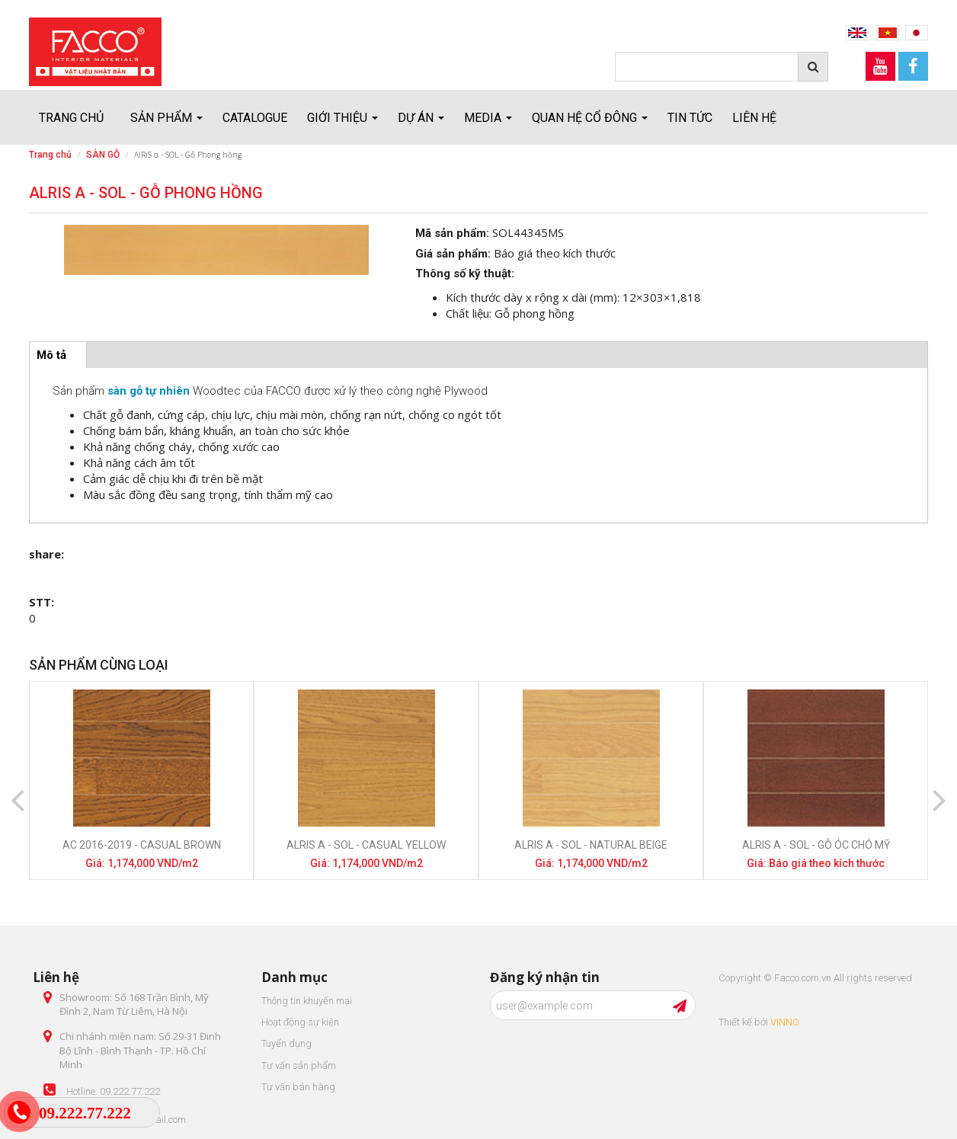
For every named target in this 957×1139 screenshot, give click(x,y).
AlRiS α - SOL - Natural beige (590, 845)
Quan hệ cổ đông (590, 117)
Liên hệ (754, 117)
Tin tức (689, 117)
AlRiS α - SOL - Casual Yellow (366, 845)
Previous (17, 787)
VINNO (784, 1022)
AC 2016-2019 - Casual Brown (141, 845)
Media (488, 117)
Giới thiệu (342, 117)
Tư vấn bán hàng (298, 1087)
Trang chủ (71, 117)
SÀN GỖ (103, 154)
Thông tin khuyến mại (306, 1000)
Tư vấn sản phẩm (298, 1065)
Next (939, 787)
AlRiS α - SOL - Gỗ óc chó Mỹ (816, 845)
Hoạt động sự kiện (300, 1022)
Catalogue (254, 117)
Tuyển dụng (286, 1043)
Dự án (421, 117)
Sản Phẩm (166, 117)
